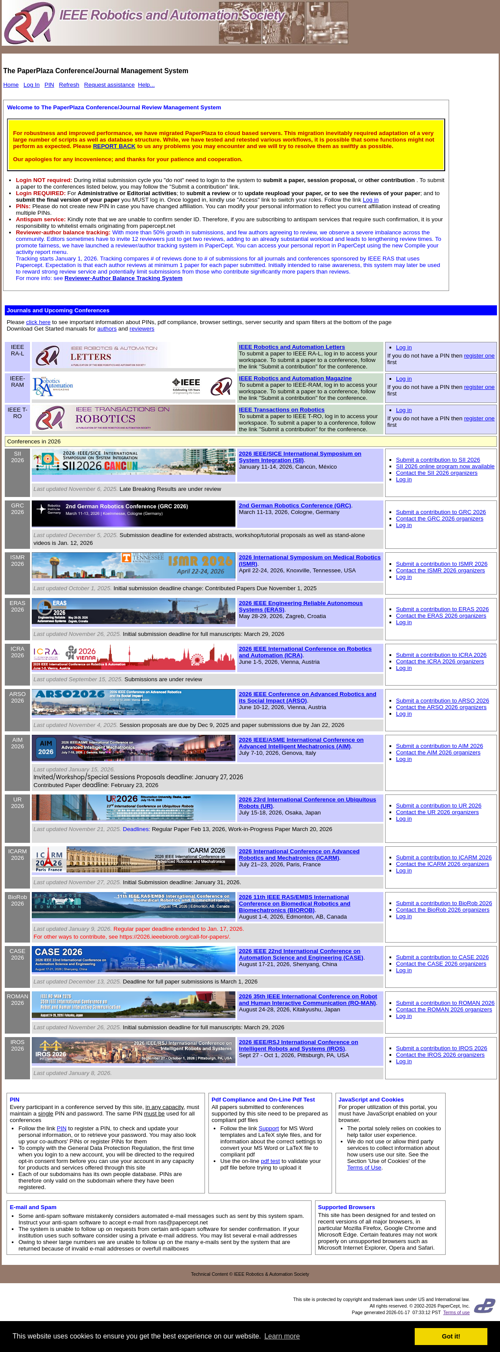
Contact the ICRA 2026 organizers (440, 661)
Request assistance (109, 84)
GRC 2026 (17, 508)
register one (479, 355)
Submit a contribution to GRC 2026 (441, 512)
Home (11, 84)
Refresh (69, 84)
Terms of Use (364, 1167)
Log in (371, 199)
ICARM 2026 (17, 854)
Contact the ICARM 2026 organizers (442, 864)
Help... (146, 84)
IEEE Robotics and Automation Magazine (295, 378)
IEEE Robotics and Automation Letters (292, 347)
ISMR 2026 (17, 560)
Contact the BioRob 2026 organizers (443, 909)
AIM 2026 (17, 743)
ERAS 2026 (17, 606)
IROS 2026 (17, 1045)
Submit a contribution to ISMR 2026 (441, 564)
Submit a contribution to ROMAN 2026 (445, 1003)
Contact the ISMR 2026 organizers (440, 570)
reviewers (142, 328)
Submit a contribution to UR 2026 (438, 805)
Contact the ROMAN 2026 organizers (444, 1009)
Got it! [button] (451, 1336)
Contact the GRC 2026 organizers (439, 518)
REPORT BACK (114, 146)
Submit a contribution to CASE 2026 (442, 957)
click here (38, 322)
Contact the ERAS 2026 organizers (441, 615)
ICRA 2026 (17, 652)
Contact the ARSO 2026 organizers (441, 707)
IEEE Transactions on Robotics (282, 409)
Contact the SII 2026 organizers (436, 473)
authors (107, 328)
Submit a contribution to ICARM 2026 (444, 857)
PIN (49, 84)
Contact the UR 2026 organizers (437, 812)
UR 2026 (17, 802)
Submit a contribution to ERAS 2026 (442, 609)
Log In (31, 84)
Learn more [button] (282, 1336)
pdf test (270, 1161)
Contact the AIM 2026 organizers (438, 752)
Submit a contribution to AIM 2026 (439, 746)
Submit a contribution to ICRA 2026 (441, 655)
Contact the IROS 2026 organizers (440, 1054)
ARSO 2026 (17, 697)
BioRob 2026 (17, 900)
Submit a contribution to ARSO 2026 (442, 700)
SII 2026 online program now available (445, 466)
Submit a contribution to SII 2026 (438, 459)
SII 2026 (17, 456)
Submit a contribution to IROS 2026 (441, 1048)
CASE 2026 (17, 954)
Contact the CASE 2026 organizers (441, 963)
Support (268, 1128)
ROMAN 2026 (17, 999)
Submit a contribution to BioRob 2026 (444, 903)
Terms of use (456, 1312)
